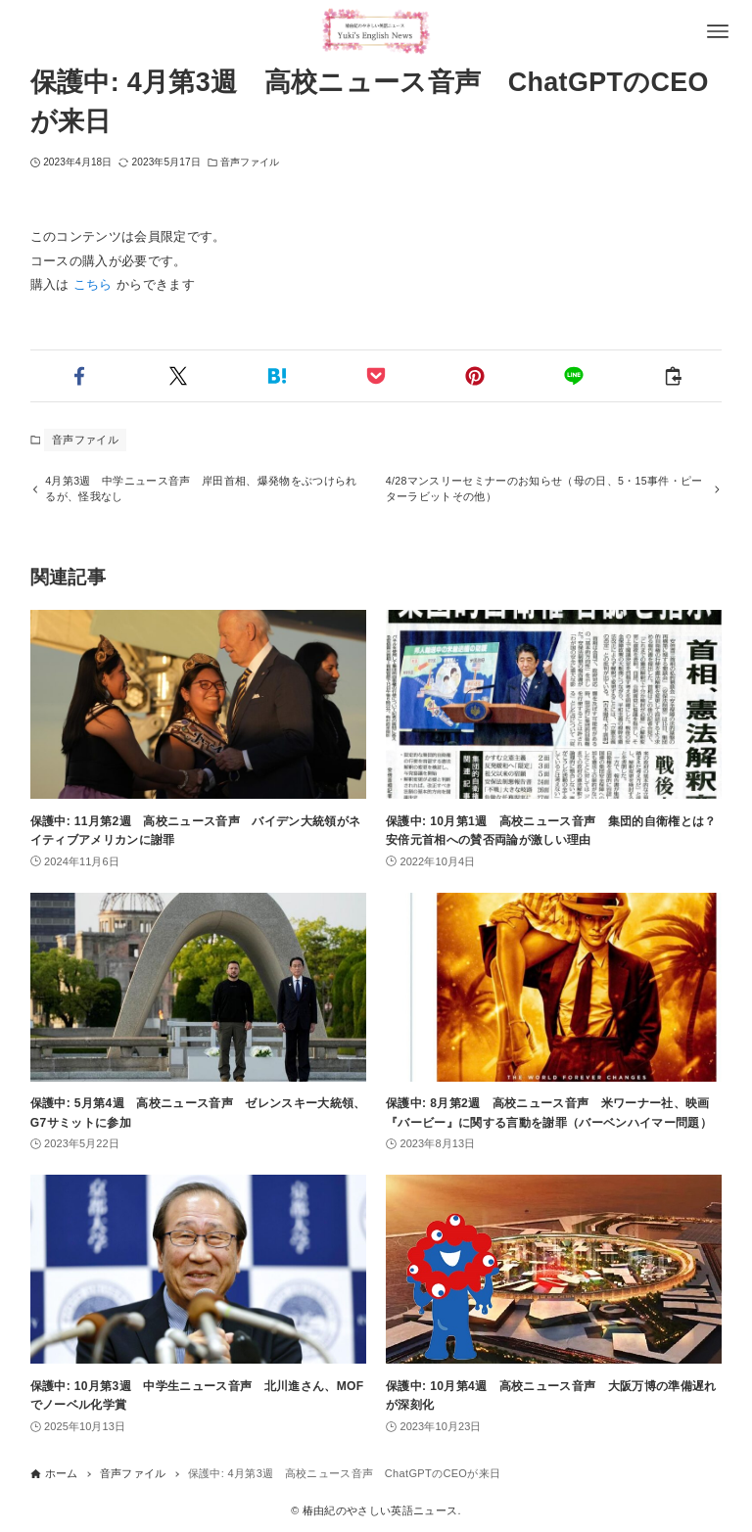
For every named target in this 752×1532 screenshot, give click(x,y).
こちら (93, 284)
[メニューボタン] (717, 31)
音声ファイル (250, 162)
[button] (79, 376)
